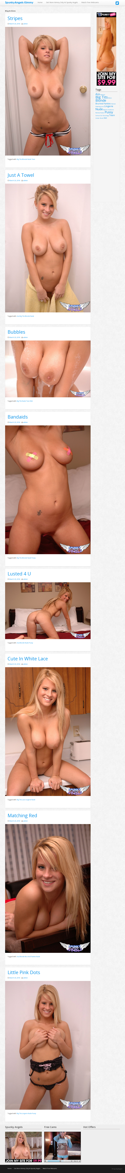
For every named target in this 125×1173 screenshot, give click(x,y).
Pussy (34, 558)
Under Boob (99, 118)
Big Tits (19, 159)
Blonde (24, 159)
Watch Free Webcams (90, 2)
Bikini (110, 98)
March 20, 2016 (14, 24)
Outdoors (111, 110)
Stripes (15, 18)
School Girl (99, 115)
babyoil (102, 95)
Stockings (106, 115)
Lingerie (28, 800)
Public (102, 113)
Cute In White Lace (28, 658)
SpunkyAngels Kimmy (19, 2)
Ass (18, 316)
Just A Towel (21, 175)
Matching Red (22, 815)
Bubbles (16, 332)
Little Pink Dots (24, 972)
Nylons (105, 110)
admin (25, 24)
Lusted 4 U (19, 573)
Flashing (97, 106)
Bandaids (18, 417)
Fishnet (113, 104)
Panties (97, 113)
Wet (31, 401)
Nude (29, 159)
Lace (23, 800)
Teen (33, 159)
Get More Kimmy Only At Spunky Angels (62, 2)
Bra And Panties (30, 957)
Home (40, 2)
